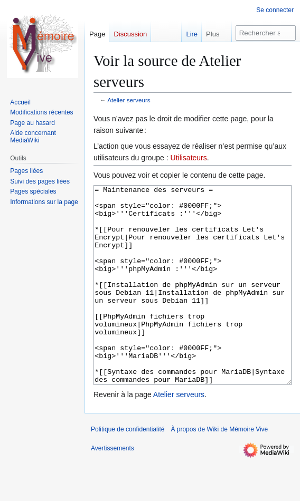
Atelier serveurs (129, 100)
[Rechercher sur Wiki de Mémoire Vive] (266, 33)
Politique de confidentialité (127, 469)
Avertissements (112, 488)
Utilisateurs (189, 157)
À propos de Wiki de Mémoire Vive (219, 469)
